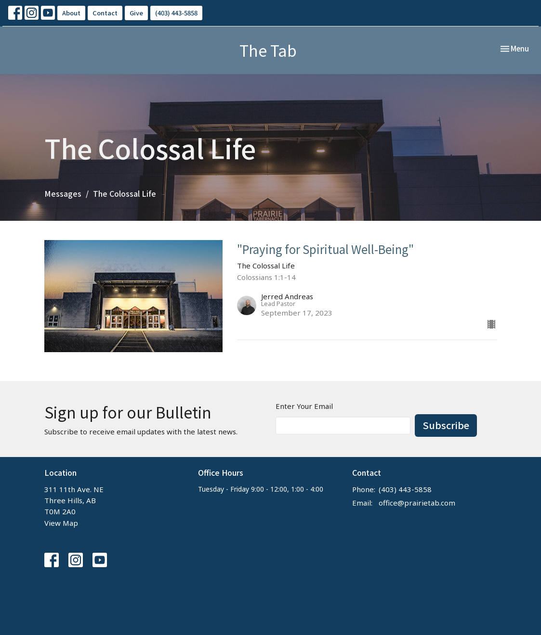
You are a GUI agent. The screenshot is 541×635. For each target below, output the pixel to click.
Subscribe (445, 425)
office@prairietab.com (417, 503)
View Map (61, 523)
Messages (62, 193)
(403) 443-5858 (176, 12)
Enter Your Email (304, 406)
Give (136, 12)
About (71, 12)
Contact (105, 12)
